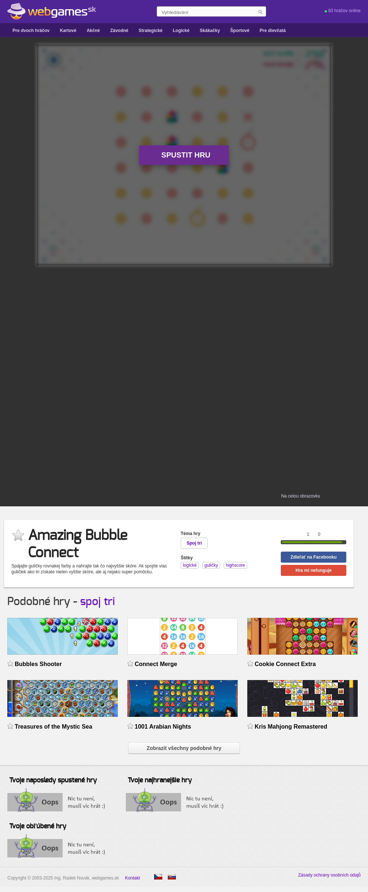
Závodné (119, 30)
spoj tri (97, 601)
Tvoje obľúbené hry (37, 826)
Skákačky (210, 30)
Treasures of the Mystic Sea (53, 726)
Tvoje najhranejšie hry (160, 780)
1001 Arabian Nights (163, 726)
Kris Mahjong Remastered (291, 726)
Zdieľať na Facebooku (313, 557)
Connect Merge (156, 664)
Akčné (93, 30)
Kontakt (132, 878)
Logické (181, 30)
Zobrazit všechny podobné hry (183, 748)
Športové (240, 30)
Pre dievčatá (273, 30)
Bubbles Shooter (38, 664)
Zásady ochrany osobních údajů (329, 875)
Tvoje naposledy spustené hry (53, 780)
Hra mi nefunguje (314, 570)
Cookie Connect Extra (285, 664)
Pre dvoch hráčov (31, 30)
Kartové (68, 30)
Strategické (151, 30)
